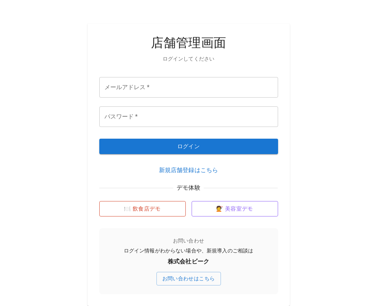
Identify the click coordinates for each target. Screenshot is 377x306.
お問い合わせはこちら (188, 278)
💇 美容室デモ (234, 208)
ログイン (188, 146)
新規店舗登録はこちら (188, 170)
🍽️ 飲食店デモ (142, 208)
